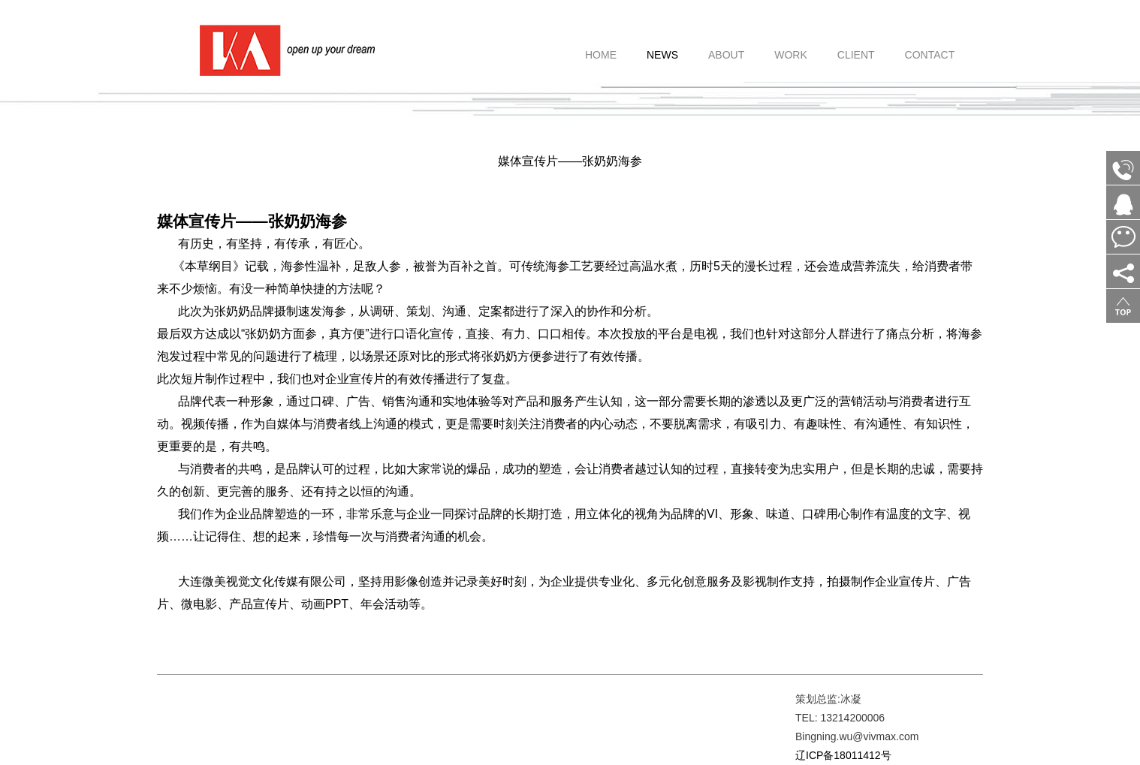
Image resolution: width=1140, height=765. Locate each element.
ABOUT (726, 46)
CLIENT (856, 46)
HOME (601, 46)
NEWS (662, 46)
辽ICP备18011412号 (843, 755)
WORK (790, 46)
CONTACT (930, 46)
